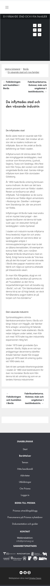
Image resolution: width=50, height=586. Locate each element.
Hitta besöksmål (25, 469)
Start (25, 449)
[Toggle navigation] (7, 7)
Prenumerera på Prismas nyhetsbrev (25, 517)
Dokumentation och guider (25, 523)
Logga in (25, 495)
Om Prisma (25, 488)
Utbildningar (25, 482)
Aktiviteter (25, 475)
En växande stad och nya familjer (23, 72)
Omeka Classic (35, 578)
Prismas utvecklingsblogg (25, 510)
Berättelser (25, 455)
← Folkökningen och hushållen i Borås (11, 85)
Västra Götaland (12, 69)
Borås (26, 69)
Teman (25, 462)
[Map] (25, 34)
